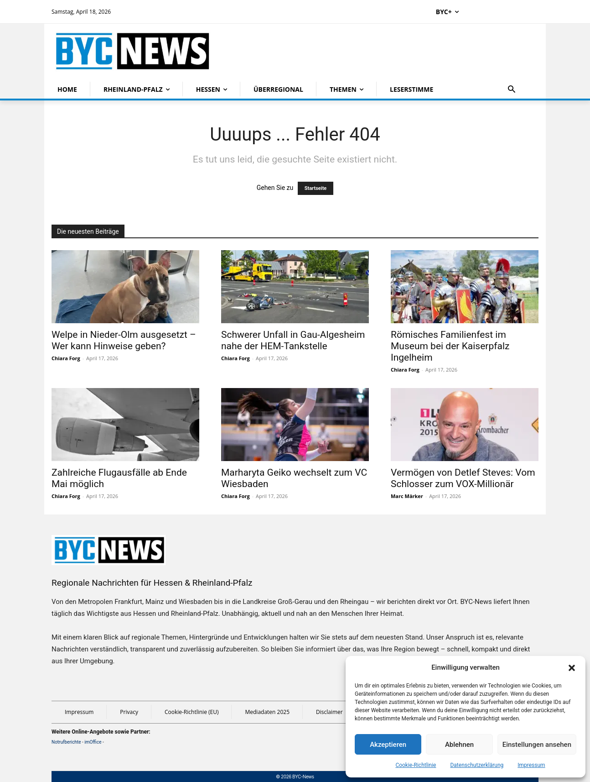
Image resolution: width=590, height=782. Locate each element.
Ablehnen (459, 744)
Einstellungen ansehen (536, 744)
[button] (571, 667)
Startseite (316, 188)
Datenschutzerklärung (476, 765)
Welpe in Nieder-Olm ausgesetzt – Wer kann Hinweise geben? (124, 340)
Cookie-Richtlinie (415, 765)
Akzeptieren (388, 744)
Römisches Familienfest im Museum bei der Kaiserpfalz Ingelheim (450, 346)
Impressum (531, 765)
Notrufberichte (66, 742)
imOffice (92, 742)
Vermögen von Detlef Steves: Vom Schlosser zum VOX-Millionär (463, 478)
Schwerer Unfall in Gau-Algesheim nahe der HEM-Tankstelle (293, 340)
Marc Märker (407, 496)
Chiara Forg (66, 358)
